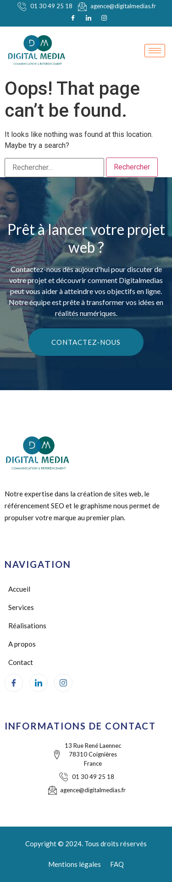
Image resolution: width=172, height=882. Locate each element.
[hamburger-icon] (154, 50)
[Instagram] (104, 18)
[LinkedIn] (88, 18)
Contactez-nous (86, 342)
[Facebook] (73, 18)
